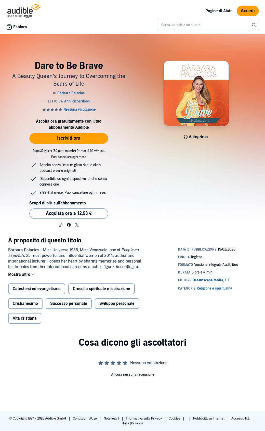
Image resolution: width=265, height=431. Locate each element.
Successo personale (68, 303)
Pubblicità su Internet (209, 418)
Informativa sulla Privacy (144, 418)
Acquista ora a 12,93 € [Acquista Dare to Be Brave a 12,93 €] (69, 213)
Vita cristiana (25, 318)
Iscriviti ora (69, 138)
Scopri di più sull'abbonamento (57, 203)
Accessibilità (240, 418)
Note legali (112, 418)
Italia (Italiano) (132, 423)
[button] (61, 225)
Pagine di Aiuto (219, 11)
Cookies (175, 418)
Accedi (248, 11)
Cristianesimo (25, 303)
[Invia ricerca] (254, 25)
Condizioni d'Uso (85, 418)
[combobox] (208, 25)
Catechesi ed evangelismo (37, 288)
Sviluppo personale (117, 303)
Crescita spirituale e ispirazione (101, 288)
